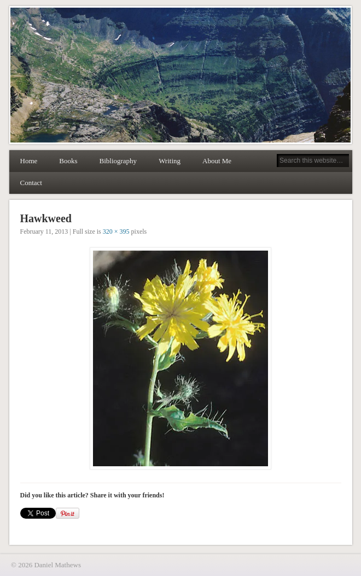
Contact (31, 183)
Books (68, 161)
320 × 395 (116, 231)
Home (29, 161)
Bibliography (118, 161)
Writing (169, 161)
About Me (216, 161)
